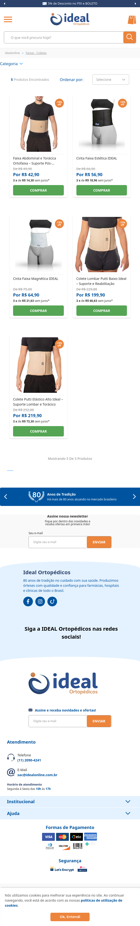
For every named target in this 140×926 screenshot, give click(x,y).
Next (135, 3)
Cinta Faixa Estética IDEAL (96, 158)
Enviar (99, 542)
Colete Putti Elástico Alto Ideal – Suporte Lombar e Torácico (38, 401)
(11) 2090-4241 (29, 760)
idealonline (12, 53)
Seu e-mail (36, 533)
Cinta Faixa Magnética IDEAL (35, 278)
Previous (4, 3)
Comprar (38, 190)
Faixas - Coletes (36, 53)
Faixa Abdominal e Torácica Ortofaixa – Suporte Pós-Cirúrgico (34, 160)
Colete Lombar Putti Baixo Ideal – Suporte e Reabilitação (101, 281)
